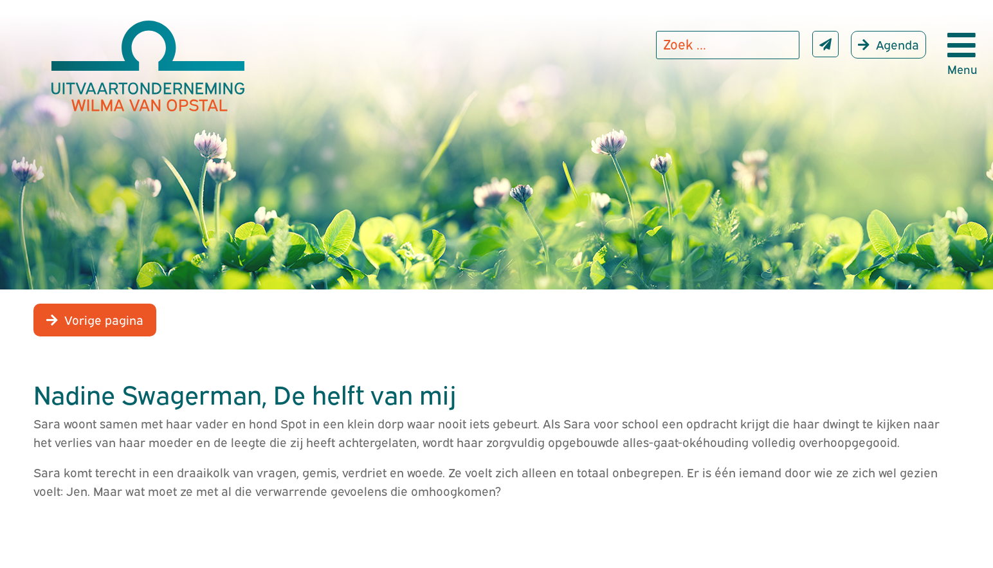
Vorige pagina (103, 319)
